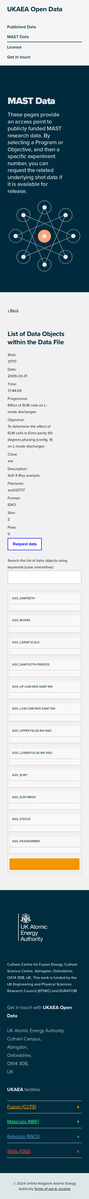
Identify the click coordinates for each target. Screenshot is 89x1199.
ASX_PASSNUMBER (26, 841)
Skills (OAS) (19, 1151)
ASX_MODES (21, 620)
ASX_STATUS (21, 819)
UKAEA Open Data (34, 9)
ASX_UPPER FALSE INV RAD (32, 731)
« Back (13, 310)
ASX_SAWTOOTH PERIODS (31, 664)
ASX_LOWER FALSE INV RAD (32, 753)
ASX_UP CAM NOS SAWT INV (32, 687)
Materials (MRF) (23, 1122)
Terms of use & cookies (52, 1189)
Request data (25, 544)
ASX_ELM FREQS (24, 797)
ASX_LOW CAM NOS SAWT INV (34, 708)
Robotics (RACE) (23, 1136)
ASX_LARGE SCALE (25, 642)
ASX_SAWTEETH (23, 598)
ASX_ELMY (20, 775)
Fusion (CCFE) (21, 1107)
